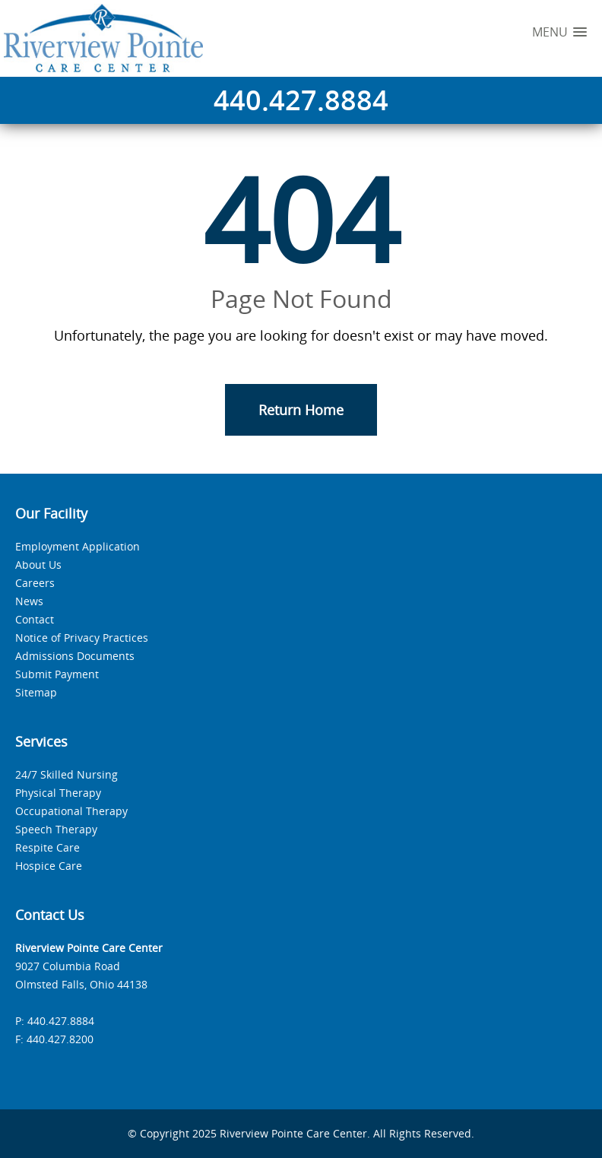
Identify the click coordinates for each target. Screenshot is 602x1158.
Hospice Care (48, 865)
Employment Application (77, 546)
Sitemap (36, 692)
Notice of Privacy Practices (81, 637)
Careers (35, 583)
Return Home (301, 410)
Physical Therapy (58, 792)
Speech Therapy (56, 829)
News (29, 601)
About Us (38, 564)
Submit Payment (57, 674)
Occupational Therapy (71, 811)
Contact (34, 619)
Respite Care (47, 847)
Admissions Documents (75, 656)
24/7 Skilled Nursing (66, 774)
